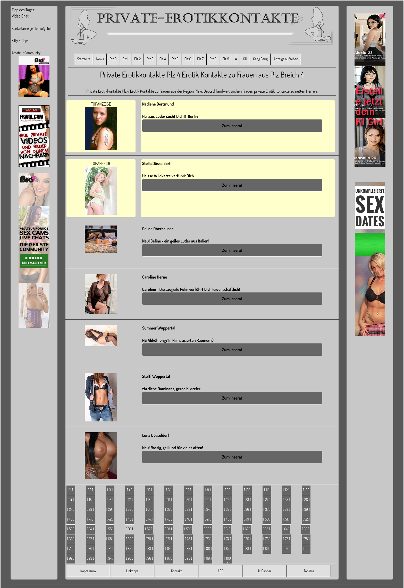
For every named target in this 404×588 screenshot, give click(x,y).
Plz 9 (225, 59)
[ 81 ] (110, 548)
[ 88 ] (247, 548)
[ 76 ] (267, 539)
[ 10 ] (247, 490)
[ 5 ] (149, 490)
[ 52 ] (305, 519)
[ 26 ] (306, 499)
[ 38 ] (286, 509)
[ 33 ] (188, 509)
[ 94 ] (110, 558)
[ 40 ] (70, 519)
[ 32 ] (168, 509)
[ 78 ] (306, 539)
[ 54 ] (90, 529)
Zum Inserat (232, 125)
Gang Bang (260, 59)
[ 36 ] (247, 509)
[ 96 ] (149, 558)
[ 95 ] (129, 558)
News (100, 59)
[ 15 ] (90, 499)
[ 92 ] (70, 558)
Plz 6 (187, 59)
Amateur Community (26, 52)
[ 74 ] (227, 539)
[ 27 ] (70, 509)
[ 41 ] (90, 519)
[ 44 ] (149, 519)
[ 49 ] (247, 519)
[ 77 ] (286, 539)
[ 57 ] (148, 529)
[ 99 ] (208, 558)
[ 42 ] (109, 519)
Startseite (83, 59)
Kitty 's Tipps (20, 40)
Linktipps (132, 571)
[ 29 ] (110, 509)
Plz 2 (137, 59)
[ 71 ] (169, 539)
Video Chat (20, 16)
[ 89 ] (266, 548)
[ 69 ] (129, 539)
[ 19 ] (169, 499)
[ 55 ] (109, 529)
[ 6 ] (168, 490)
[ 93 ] (90, 558)
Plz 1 (125, 59)
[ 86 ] (208, 548)
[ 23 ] (247, 499)
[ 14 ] (71, 499)
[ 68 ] (110, 539)
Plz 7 (200, 59)
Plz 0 (113, 59)
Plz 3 (150, 59)
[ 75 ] (247, 539)
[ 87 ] (227, 548)
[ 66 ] (70, 539)
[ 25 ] (286, 499)
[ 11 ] (267, 490)
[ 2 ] (90, 490)
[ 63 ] (266, 529)
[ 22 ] (227, 499)
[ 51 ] (286, 519)
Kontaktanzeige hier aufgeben (32, 28)
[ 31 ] (149, 509)
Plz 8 (213, 59)
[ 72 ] (188, 539)
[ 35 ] (227, 509)
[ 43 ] (129, 519)
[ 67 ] (90, 539)
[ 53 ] (70, 529)
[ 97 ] (168, 558)
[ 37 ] (266, 509)
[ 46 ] (188, 519)
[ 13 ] (306, 490)
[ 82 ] (129, 548)
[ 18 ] (149, 499)
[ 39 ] (306, 509)
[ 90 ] (286, 548)
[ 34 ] (208, 509)
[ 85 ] (188, 548)
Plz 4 (162, 59)
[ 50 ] (267, 519)
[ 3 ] (110, 490)
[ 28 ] (90, 509)
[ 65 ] (305, 529)
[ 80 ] (90, 548)
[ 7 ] (188, 490)
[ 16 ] (110, 499)
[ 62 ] (246, 529)
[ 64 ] (286, 529)
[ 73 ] (208, 539)
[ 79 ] (70, 548)
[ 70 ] (149, 539)
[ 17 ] (130, 499)
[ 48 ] (227, 519)
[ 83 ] (149, 548)
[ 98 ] (188, 558)
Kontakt (176, 571)
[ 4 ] (129, 490)
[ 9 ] (227, 490)
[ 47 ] (208, 519)
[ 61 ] (227, 529)
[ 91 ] (306, 548)
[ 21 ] (208, 499)
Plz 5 (175, 59)
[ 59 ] (187, 529)
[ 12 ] (286, 490)
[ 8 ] (208, 490)
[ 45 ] (168, 519)
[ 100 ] (227, 560)
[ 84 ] (168, 548)
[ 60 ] (207, 529)
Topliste (309, 571)
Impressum (88, 571)
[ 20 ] (188, 499)
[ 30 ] (129, 509)
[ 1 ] (71, 490)
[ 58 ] (168, 529)
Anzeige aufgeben (286, 59)
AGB (221, 571)
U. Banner (264, 571)
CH (245, 59)
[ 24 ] (266, 499)
